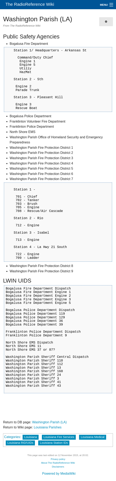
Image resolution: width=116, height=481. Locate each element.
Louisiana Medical (92, 437)
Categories (12, 437)
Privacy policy (58, 459)
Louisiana (30, 437)
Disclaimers (58, 466)
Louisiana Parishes (47, 427)
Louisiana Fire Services (59, 437)
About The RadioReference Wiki (58, 463)
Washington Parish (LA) (49, 422)
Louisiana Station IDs (54, 442)
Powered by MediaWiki (59, 473)
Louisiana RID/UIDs (20, 442)
